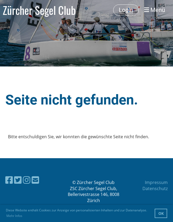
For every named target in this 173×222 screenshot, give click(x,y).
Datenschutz (155, 188)
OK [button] (161, 213)
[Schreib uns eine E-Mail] (35, 180)
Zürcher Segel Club (39, 10)
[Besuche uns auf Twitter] (18, 180)
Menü (154, 10)
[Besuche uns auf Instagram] (26, 180)
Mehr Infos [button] (14, 215)
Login (126, 10)
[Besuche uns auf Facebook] (9, 180)
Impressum (156, 182)
